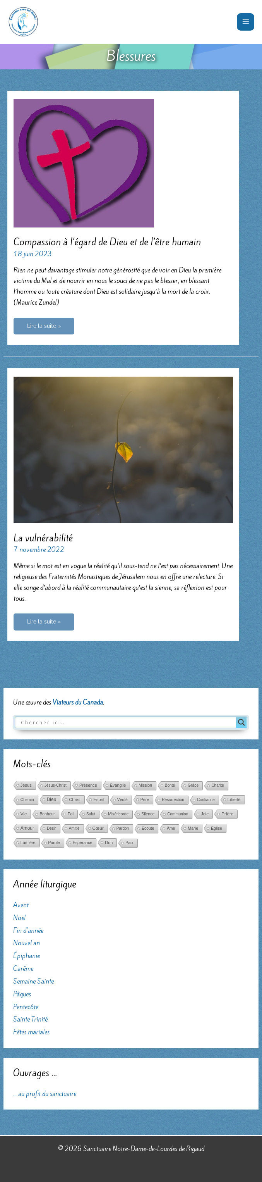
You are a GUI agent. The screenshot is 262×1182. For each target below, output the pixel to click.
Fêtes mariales (31, 1032)
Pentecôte (25, 1006)
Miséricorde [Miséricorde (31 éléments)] (118, 814)
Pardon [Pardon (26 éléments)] (122, 828)
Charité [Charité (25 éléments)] (217, 785)
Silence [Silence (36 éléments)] (147, 814)
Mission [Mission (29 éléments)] (145, 785)
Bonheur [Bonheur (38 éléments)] (47, 814)
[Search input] (127, 722)
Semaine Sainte (33, 981)
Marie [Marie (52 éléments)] (193, 828)
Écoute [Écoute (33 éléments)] (148, 828)
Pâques (22, 993)
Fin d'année (28, 930)
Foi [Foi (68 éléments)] (71, 814)
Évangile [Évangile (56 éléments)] (118, 785)
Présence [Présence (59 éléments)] (88, 785)
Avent (21, 904)
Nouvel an (26, 943)
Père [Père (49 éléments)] (144, 799)
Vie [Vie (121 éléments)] (24, 814)
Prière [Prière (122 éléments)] (227, 814)
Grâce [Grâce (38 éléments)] (193, 785)
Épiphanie (26, 955)
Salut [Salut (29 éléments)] (90, 814)
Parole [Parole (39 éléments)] (54, 843)
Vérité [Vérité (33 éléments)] (122, 800)
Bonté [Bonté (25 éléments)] (170, 785)
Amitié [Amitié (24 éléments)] (74, 828)
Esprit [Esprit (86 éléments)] (98, 799)
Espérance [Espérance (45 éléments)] (82, 842)
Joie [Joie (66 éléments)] (205, 814)
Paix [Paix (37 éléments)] (129, 843)
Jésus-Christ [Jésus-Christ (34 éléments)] (56, 785)
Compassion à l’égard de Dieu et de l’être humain (107, 242)
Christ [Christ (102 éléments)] (74, 799)
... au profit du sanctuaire (44, 1093)
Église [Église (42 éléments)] (216, 828)
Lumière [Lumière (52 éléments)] (28, 842)
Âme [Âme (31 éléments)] (171, 828)
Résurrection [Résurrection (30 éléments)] (173, 800)
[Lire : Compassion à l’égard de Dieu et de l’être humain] (84, 162)
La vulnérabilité (43, 538)
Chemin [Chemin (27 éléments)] (27, 800)
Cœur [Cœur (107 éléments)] (98, 828)
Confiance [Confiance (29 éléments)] (206, 800)
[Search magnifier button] (241, 722)
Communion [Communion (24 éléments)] (177, 814)
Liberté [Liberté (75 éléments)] (234, 799)
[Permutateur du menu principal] (245, 22)
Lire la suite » (44, 328)
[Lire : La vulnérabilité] (123, 449)
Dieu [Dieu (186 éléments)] (52, 799)
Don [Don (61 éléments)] (109, 842)
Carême (23, 968)
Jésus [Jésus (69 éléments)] (26, 785)
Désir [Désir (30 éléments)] (51, 828)
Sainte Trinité (30, 1019)
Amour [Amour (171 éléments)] (27, 828)
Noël (19, 917)
